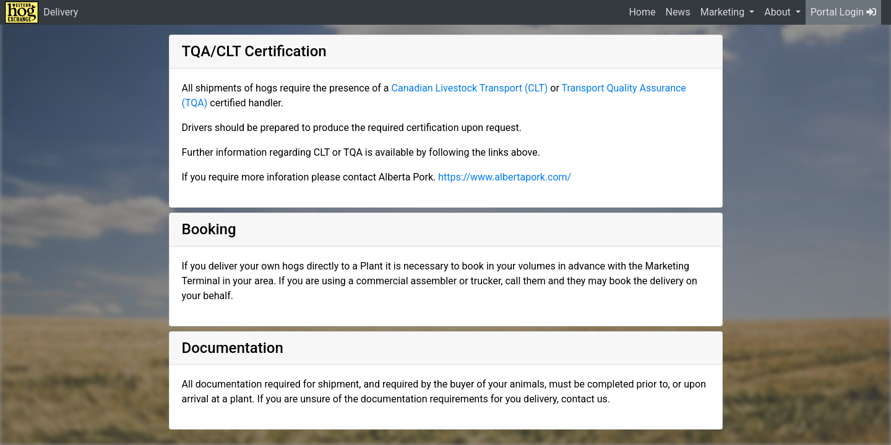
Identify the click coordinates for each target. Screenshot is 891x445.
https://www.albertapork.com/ (504, 177)
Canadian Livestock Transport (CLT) (470, 88)
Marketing (723, 12)
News (677, 12)
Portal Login (843, 12)
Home (642, 12)
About (778, 12)
